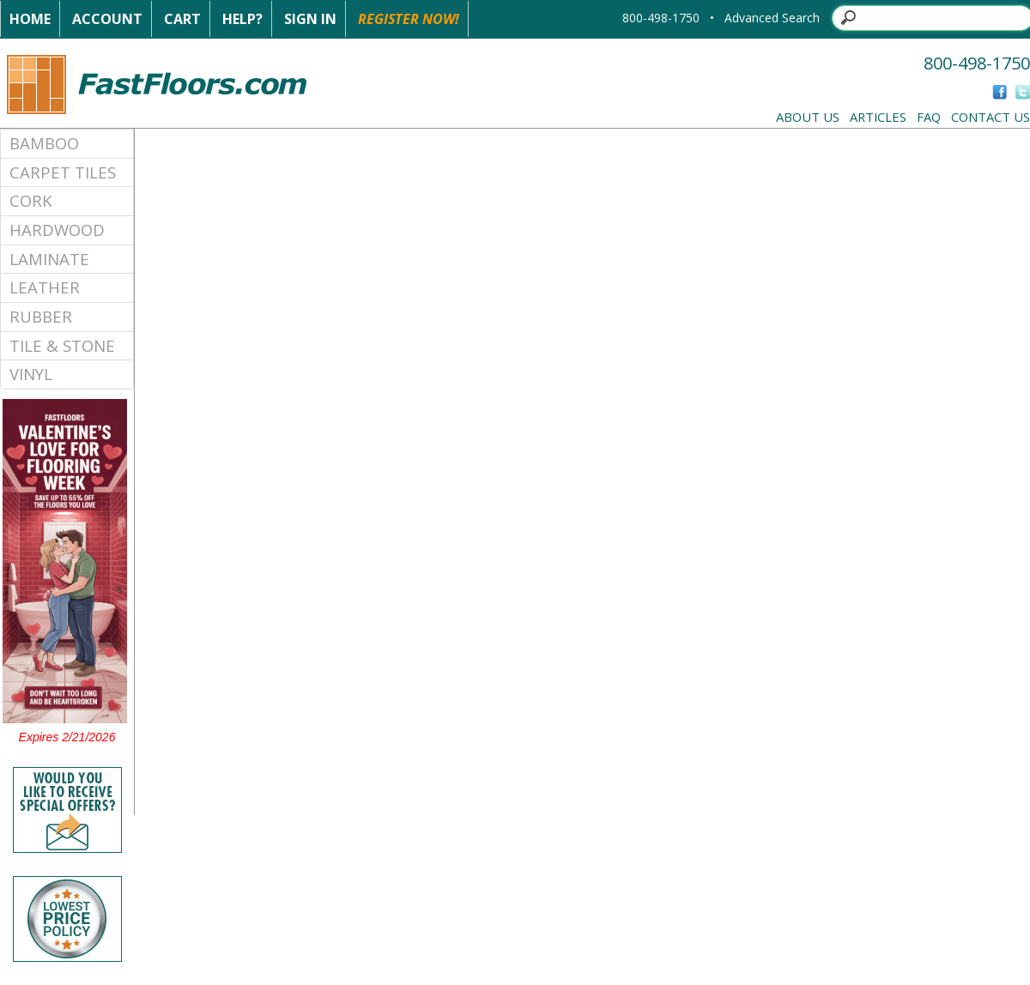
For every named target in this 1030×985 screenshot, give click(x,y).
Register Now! (408, 18)
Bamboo (44, 143)
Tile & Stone (62, 345)
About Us (807, 116)
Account (107, 18)
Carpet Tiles (62, 172)
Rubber (40, 316)
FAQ (929, 116)
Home (30, 18)
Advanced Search (772, 17)
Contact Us (990, 116)
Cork (30, 200)
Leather (44, 287)
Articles (878, 116)
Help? (242, 18)
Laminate (49, 258)
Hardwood (57, 229)
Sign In (310, 18)
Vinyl (30, 373)
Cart (182, 18)
